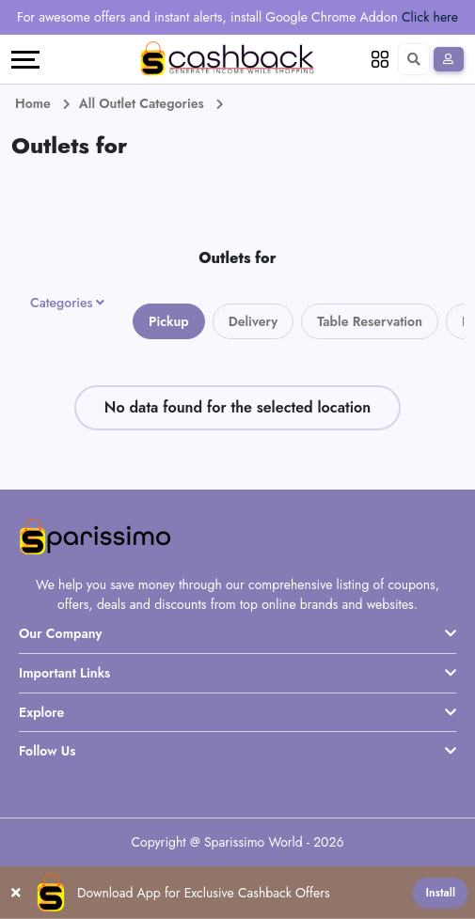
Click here (430, 17)
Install (440, 892)
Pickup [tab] (169, 321)
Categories (61, 302)
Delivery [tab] (253, 321)
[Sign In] (449, 59)
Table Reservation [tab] (369, 321)
